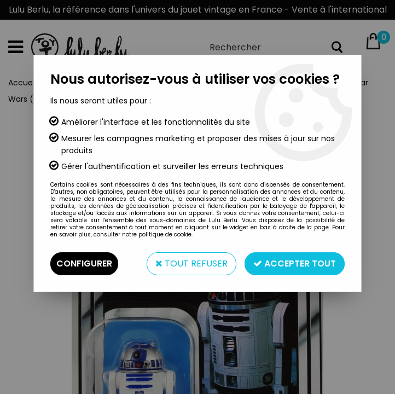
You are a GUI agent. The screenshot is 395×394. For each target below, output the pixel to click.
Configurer (84, 263)
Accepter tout (294, 263)
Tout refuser (191, 263)
